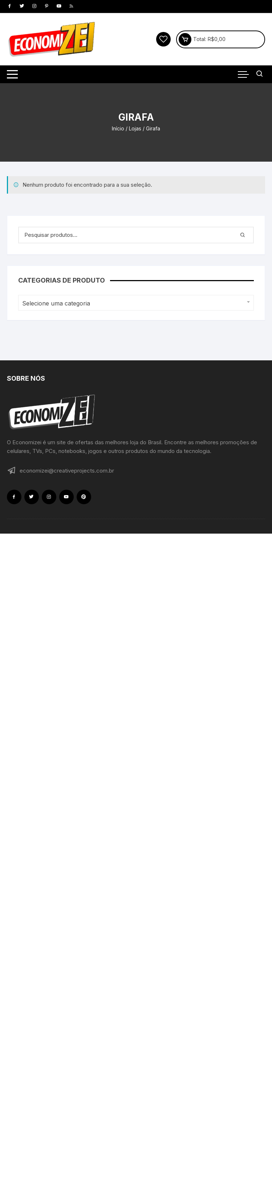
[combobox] (136, 303)
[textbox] (134, 303)
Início (118, 128)
